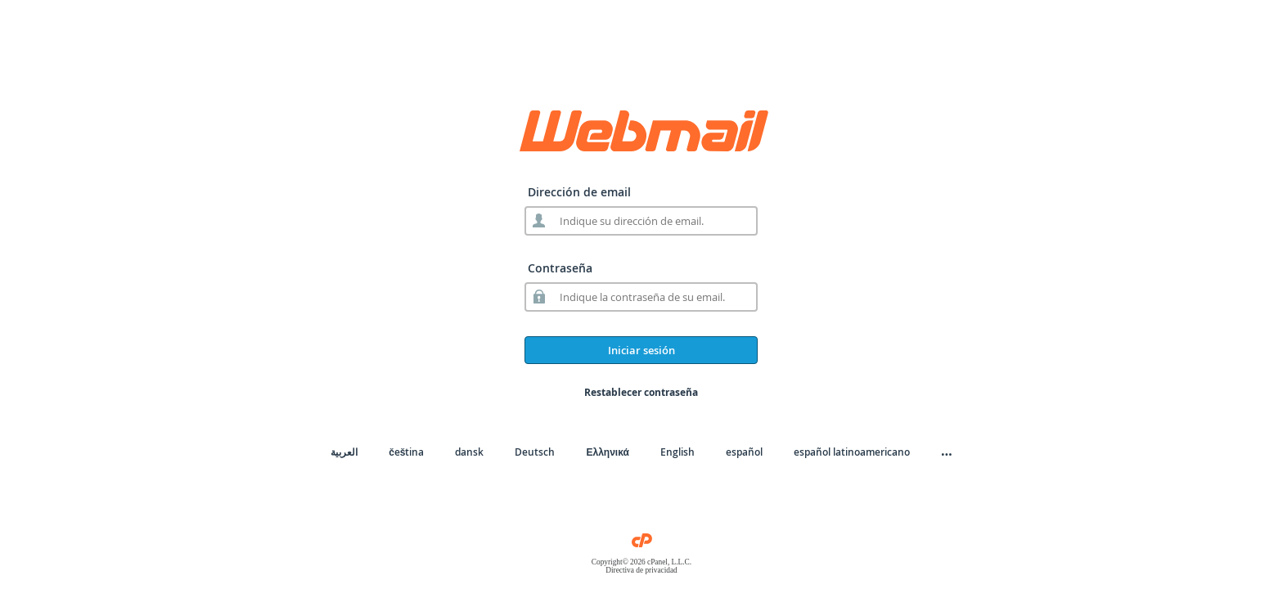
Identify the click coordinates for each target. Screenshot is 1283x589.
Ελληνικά (607, 452)
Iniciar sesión (641, 350)
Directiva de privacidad (641, 570)
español (744, 452)
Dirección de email (579, 192)
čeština (406, 452)
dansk (469, 452)
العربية (344, 452)
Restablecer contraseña (641, 392)
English (677, 452)
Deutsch (535, 452)
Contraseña (560, 268)
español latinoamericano (852, 452)
